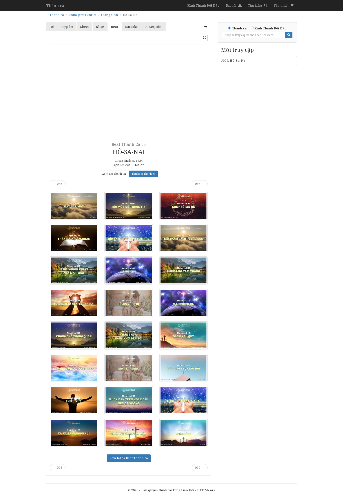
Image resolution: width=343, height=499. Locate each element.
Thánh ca (55, 5)
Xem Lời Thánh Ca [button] (114, 174)
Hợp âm (67, 27)
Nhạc (100, 27)
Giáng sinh (109, 15)
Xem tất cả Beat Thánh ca (128, 458)
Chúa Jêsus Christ (82, 15)
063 (57, 184)
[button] (283, 5)
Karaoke (131, 27)
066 (199, 184)
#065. (234, 60)
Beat (114, 27)
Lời (51, 27)
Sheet (84, 27)
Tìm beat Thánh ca (143, 174)
